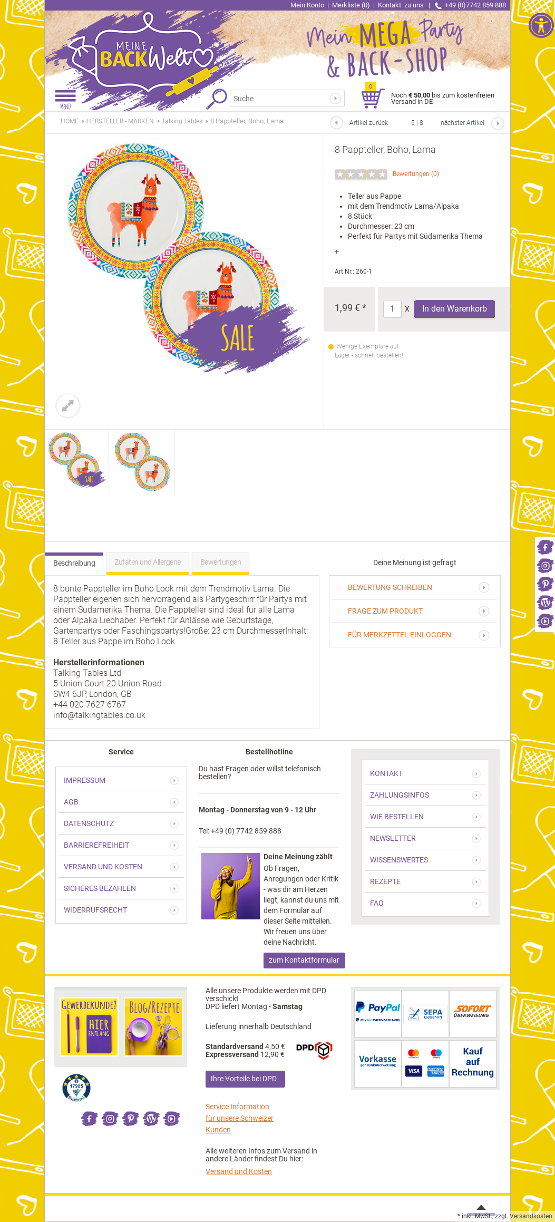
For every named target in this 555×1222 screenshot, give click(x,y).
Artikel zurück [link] (368, 123)
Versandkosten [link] (531, 1216)
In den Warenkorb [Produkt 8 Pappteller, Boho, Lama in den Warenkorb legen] (454, 309)
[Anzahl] (392, 309)
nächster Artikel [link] (462, 123)
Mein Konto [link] (307, 5)
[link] (545, 546)
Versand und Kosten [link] (239, 1171)
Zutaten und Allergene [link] (147, 562)
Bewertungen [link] (411, 174)
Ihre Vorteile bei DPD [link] (244, 1078)
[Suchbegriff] (284, 98)
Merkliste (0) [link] (351, 5)
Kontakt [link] (401, 5)
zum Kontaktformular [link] (304, 960)
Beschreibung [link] (74, 563)
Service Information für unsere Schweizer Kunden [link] (240, 1118)
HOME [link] (70, 121)
